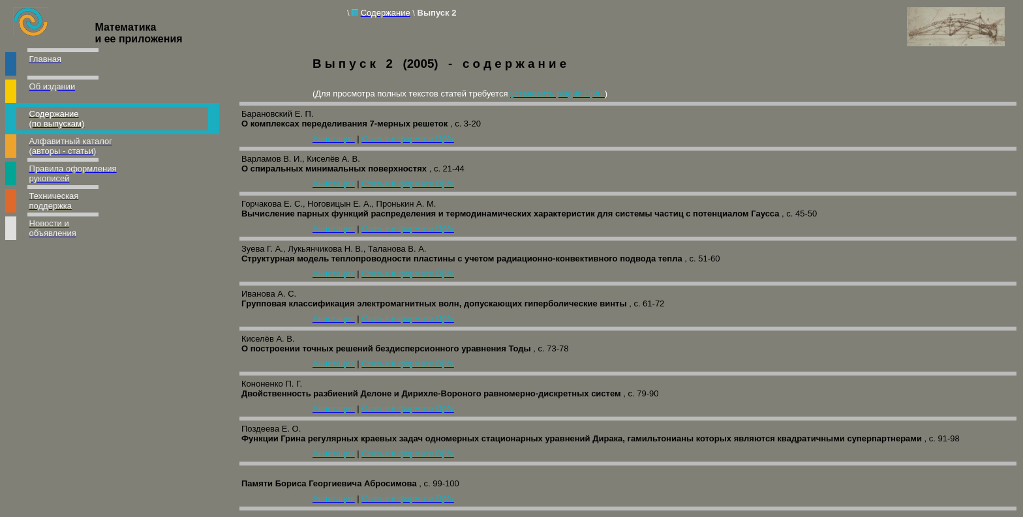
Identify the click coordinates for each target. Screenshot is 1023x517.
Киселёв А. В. (268, 339)
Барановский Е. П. (277, 114)
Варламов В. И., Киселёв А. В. (300, 159)
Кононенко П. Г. (271, 384)
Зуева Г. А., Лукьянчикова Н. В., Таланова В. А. (334, 249)
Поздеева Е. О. (271, 429)
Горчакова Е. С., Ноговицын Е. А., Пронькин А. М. (338, 204)
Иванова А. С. (268, 294)
